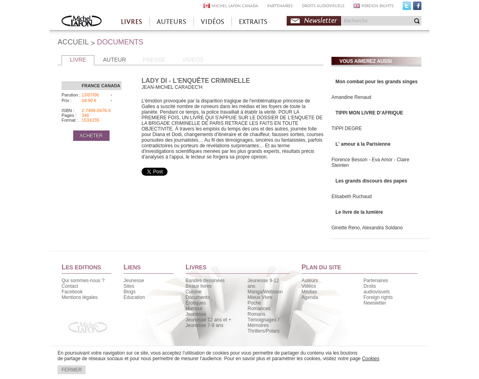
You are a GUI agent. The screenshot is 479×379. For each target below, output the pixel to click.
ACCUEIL (73, 42)
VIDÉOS (212, 22)
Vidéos (308, 286)
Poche (254, 303)
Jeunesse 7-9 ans (205, 325)
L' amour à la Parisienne (363, 144)
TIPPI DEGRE (346, 128)
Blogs (130, 292)
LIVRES (131, 22)
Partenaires (375, 280)
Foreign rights (378, 297)
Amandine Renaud (351, 97)
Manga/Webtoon (265, 292)
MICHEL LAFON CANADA (235, 5)
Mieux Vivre (259, 297)
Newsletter (320, 20)
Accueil (82, 22)
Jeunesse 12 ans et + (208, 320)
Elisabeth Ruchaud (351, 196)
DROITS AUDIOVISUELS (323, 5)
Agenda (309, 297)
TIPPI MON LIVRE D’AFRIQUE (369, 113)
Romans (256, 314)
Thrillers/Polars (263, 331)
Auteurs (309, 280)
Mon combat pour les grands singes (376, 81)
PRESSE (154, 59)
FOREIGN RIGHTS (377, 5)
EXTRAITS (253, 22)
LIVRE (78, 59)
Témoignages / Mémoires (263, 322)
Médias (309, 292)
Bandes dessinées (205, 280)
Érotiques (196, 303)
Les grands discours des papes (371, 181)
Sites (129, 286)
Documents (198, 297)
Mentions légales (80, 297)
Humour (194, 308)
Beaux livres (199, 286)
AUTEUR (114, 59)
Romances (258, 308)
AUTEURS (171, 22)
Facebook (417, 8)
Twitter (407, 8)
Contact (70, 286)
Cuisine (194, 292)
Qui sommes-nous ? (83, 280)
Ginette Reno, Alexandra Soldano (367, 228)
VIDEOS (193, 59)
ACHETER (91, 135)
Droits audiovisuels (376, 289)
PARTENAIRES (280, 5)
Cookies (370, 358)
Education (134, 297)
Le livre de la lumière (359, 212)
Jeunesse (134, 280)
